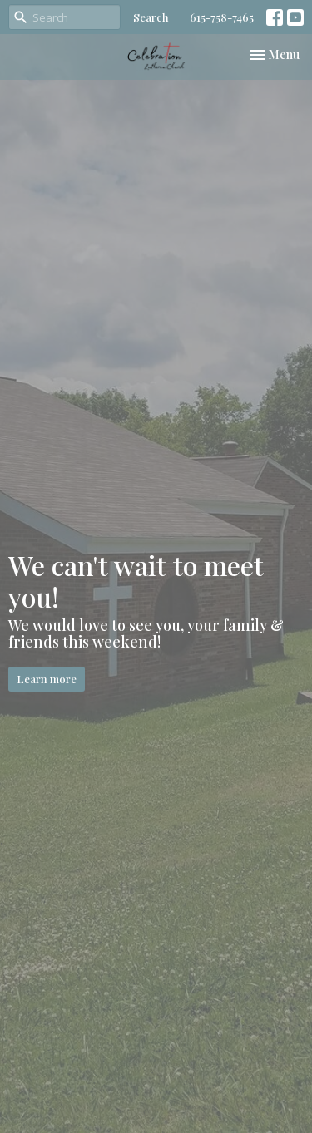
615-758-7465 (222, 17)
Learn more (47, 679)
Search (151, 17)
